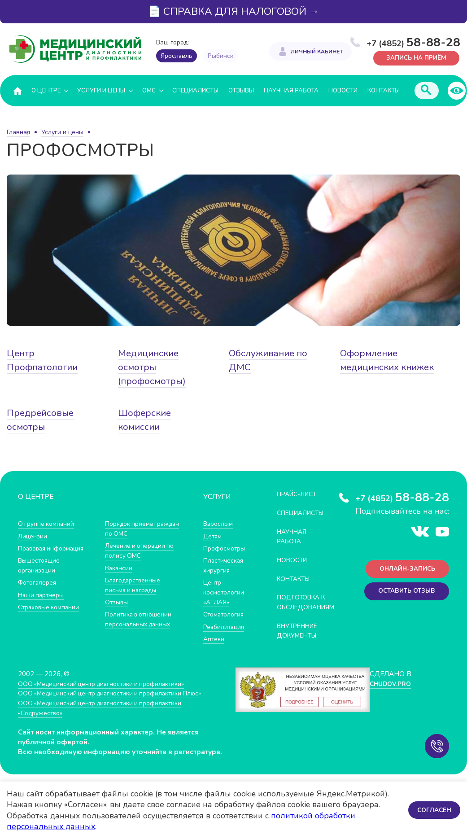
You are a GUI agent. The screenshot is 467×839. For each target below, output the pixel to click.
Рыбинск (220, 56)
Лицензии (33, 536)
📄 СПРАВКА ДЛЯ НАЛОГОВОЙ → (233, 11)
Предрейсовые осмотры (42, 419)
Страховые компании (51, 606)
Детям (213, 536)
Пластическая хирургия (225, 565)
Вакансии (120, 567)
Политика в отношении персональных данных (141, 618)
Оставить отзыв (403, 594)
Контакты (383, 91)
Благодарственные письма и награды (135, 584)
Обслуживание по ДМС (271, 360)
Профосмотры (226, 548)
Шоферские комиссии (146, 419)
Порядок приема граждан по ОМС (132, 528)
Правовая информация (54, 548)
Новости (343, 91)
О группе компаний (48, 524)
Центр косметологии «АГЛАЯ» (225, 591)
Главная (18, 132)
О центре (46, 91)
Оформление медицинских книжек (372, 367)
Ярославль (176, 56)
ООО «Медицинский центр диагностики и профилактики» (109, 692)
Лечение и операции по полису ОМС (142, 550)
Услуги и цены (101, 91)
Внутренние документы (300, 639)
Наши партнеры (43, 594)
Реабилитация (226, 625)
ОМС (149, 91)
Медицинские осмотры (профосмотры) (153, 367)
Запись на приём (413, 57)
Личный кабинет (317, 52)
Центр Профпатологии (45, 360)
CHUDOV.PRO (390, 692)
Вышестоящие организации (41, 565)
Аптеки (214, 637)
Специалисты (195, 91)
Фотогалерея (39, 582)
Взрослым (219, 524)
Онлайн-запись (404, 570)
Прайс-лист (300, 494)
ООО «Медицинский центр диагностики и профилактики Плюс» (118, 702)
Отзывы (241, 91)
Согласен (433, 810)
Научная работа (291, 91)
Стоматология (225, 613)
